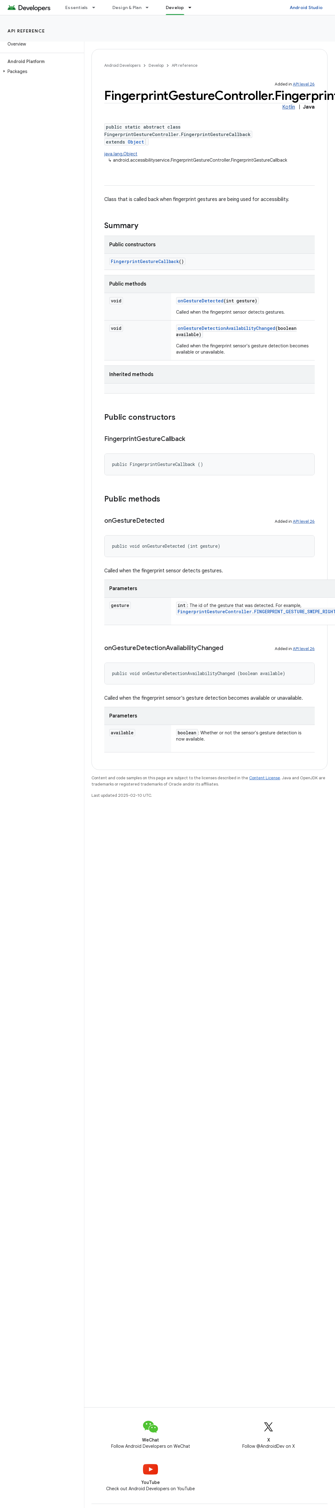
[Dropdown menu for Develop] (192, 7)
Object (136, 142)
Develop (156, 65)
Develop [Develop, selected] (175, 7)
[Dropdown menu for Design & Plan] (149, 7)
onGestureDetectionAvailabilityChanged (226, 328)
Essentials (76, 7)
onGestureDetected (201, 301)
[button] (40, 71)
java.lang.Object (120, 154)
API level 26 (304, 84)
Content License (264, 778)
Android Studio (306, 7)
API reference (26, 31)
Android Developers (122, 65)
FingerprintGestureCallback (145, 261)
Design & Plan (126, 7)
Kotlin (288, 107)
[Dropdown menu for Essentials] (96, 7)
